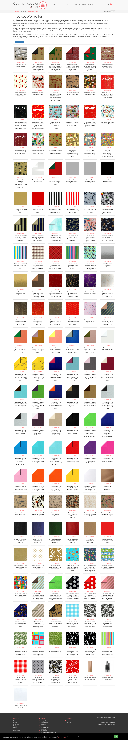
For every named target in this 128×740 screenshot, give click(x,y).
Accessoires (43, 730)
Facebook (68, 721)
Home (54, 5)
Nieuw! (74, 5)
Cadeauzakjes (43, 722)
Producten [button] (64, 5)
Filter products (19, 42)
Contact (91, 5)
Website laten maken (106, 722)
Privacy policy (16, 730)
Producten (16, 724)
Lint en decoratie (44, 727)
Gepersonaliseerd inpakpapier (47, 732)
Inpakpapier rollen (33, 11)
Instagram (68, 722)
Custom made (43, 725)
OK (116, 737)
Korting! (82, 5)
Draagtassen (43, 729)
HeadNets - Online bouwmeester (106, 724)
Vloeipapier (42, 724)
